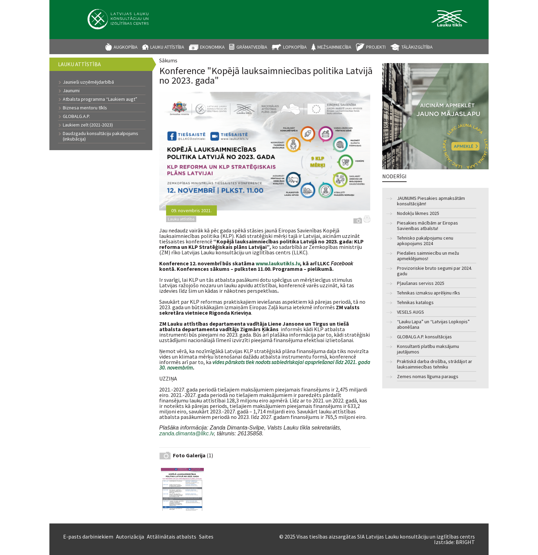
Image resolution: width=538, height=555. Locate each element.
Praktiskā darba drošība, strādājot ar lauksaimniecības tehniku (434, 364)
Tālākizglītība (417, 47)
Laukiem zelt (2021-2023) (88, 125)
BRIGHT (465, 542)
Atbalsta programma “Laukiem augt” (100, 99)
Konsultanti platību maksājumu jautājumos (428, 349)
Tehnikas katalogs (415, 302)
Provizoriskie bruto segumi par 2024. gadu (434, 271)
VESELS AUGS (410, 312)
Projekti (376, 47)
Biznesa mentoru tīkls (85, 108)
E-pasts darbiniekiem (88, 536)
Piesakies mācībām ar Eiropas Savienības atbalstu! (427, 225)
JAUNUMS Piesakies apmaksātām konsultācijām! (431, 201)
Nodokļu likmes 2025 (418, 213)
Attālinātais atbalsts (171, 536)
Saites (206, 536)
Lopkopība (295, 47)
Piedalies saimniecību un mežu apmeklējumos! (428, 256)
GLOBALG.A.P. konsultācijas (424, 337)
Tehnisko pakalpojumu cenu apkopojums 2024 (425, 240)
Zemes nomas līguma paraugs (427, 376)
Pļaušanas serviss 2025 (420, 283)
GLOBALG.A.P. (76, 116)
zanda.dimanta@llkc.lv (186, 434)
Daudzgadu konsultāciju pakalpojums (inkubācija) (100, 136)
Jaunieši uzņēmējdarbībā (88, 82)
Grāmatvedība (251, 47)
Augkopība (126, 47)
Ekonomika (212, 47)
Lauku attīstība (167, 47)
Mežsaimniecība (334, 47)
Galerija (357, 221)
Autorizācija (130, 536)
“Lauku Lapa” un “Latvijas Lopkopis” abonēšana (433, 324)
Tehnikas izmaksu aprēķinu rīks (428, 293)
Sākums (168, 60)
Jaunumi (71, 90)
